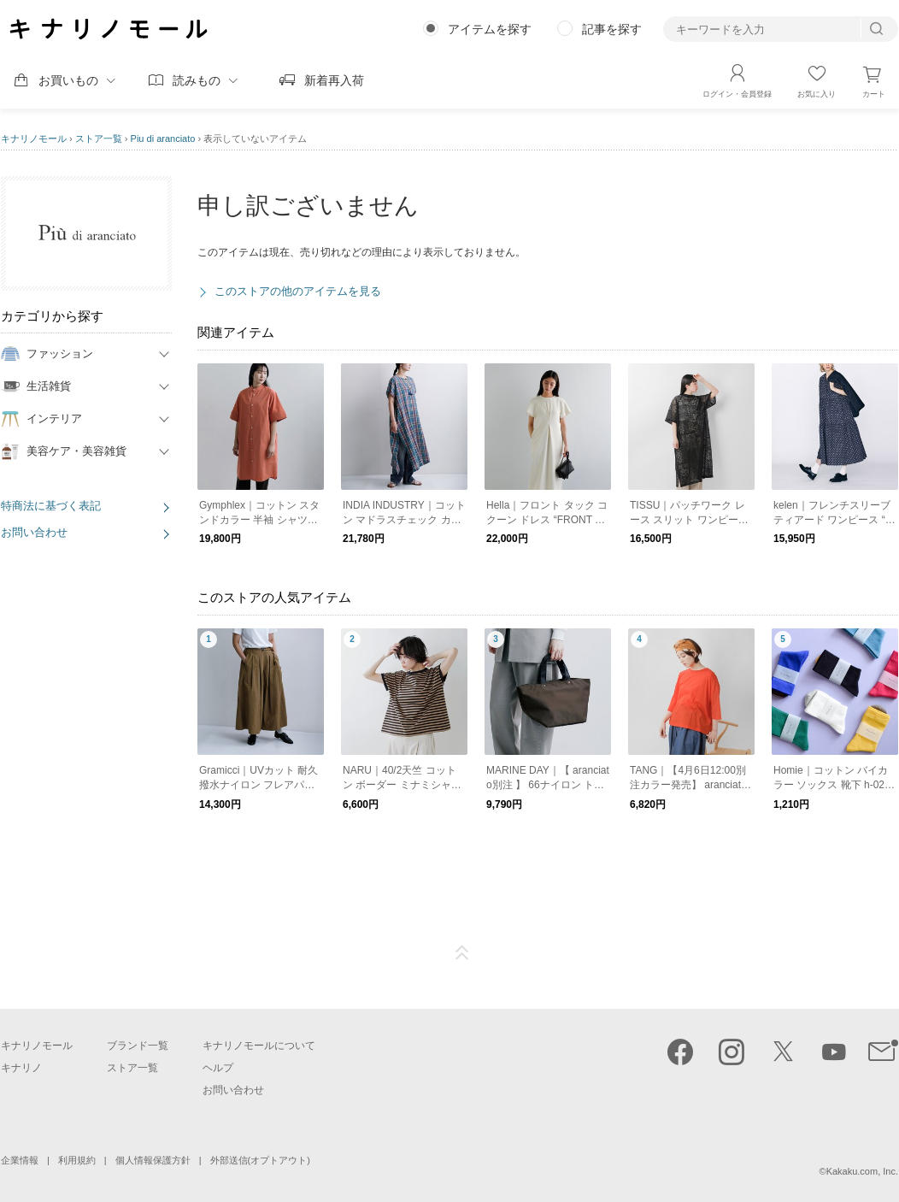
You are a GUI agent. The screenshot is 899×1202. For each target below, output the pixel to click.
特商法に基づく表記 (51, 505)
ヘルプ (218, 1068)
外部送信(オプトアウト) (260, 1160)
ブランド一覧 (137, 1046)
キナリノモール (34, 138)
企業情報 (19, 1160)
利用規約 (77, 1160)
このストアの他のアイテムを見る (297, 291)
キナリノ (21, 1068)
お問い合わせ (34, 532)
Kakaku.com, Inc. (862, 1171)
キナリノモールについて (259, 1046)
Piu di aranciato (163, 138)
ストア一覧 (98, 138)
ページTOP (462, 953)
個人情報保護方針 (153, 1160)
